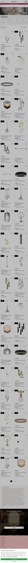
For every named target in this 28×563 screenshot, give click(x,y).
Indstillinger (14, 561)
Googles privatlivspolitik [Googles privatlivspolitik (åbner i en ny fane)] (13, 556)
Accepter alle (14, 559)
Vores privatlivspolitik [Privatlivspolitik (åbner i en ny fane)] (7, 556)
